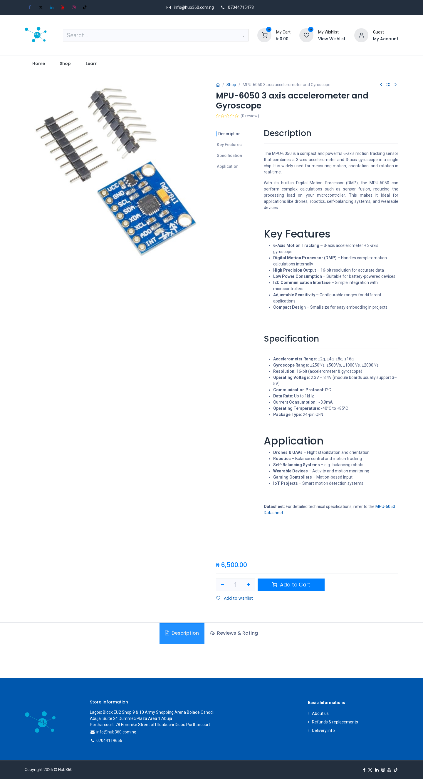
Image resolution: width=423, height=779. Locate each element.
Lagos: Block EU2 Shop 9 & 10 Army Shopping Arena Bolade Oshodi (152, 712)
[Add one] (249, 585)
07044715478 (241, 7)
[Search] (243, 35)
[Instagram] (74, 7)
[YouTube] (62, 7)
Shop (231, 84)
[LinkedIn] (52, 7)
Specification (229, 155)
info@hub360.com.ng (116, 732)
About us (320, 713)
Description (229, 133)
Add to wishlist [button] (234, 598)
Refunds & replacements (335, 722)
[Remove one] (222, 585)
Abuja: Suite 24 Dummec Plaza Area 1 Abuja (131, 718)
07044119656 (109, 740)
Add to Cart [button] (291, 584)
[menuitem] (38, 63)
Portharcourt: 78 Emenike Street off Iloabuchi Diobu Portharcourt (150, 724)
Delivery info (323, 730)
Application (228, 166)
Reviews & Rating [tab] (234, 633)
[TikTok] (84, 7)
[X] (41, 7)
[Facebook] (30, 7)
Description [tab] (182, 633)
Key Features (229, 144)
